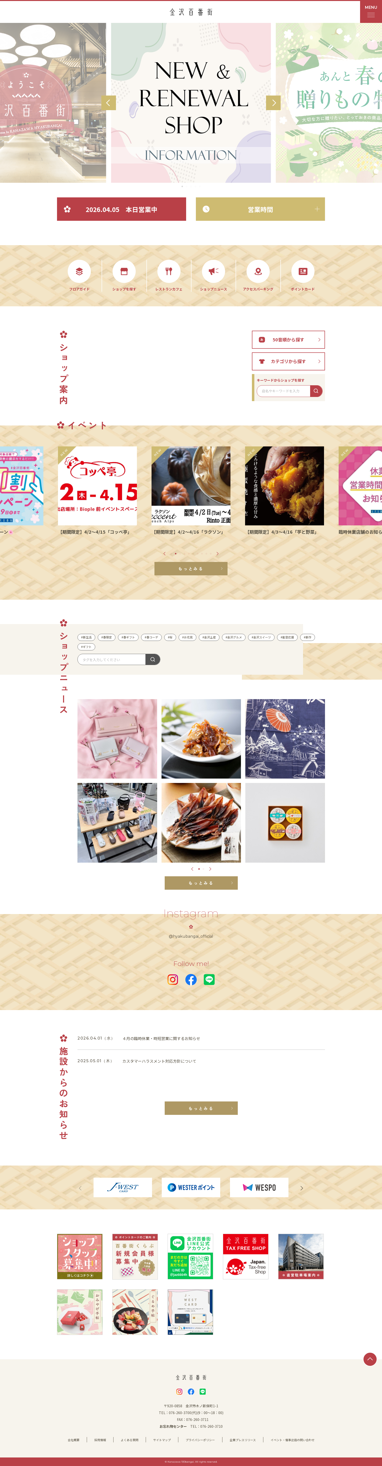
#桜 (170, 637)
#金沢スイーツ (261, 637)
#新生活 (86, 637)
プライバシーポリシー (200, 1440)
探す (152, 659)
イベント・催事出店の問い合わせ (293, 1440)
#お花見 (187, 637)
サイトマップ (162, 1440)
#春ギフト (128, 637)
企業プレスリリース (243, 1440)
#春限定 (106, 637)
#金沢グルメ (234, 637)
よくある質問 (129, 1440)
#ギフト (86, 647)
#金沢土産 (209, 637)
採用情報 (100, 1440)
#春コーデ (151, 637)
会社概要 (73, 1440)
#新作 (307, 637)
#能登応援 (287, 637)
